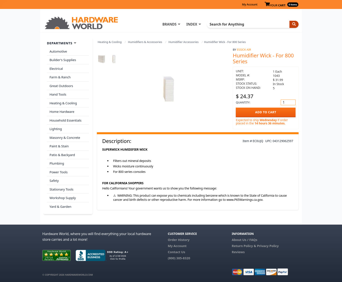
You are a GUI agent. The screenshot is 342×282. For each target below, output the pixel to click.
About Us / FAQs (244, 239)
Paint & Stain (59, 146)
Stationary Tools (62, 189)
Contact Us (176, 252)
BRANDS (169, 24)
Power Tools (59, 172)
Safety (54, 180)
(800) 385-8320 (179, 258)
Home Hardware (62, 111)
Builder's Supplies (63, 60)
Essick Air (244, 50)
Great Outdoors (61, 86)
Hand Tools (58, 94)
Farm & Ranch (60, 77)
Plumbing (57, 163)
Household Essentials (65, 120)
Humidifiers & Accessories (145, 42)
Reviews (238, 252)
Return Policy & (244, 246)
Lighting (56, 129)
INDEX (191, 24)
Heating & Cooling (110, 42)
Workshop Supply (63, 198)
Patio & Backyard (62, 155)
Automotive (58, 51)
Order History (179, 239)
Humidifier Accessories (183, 42)
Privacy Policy (268, 246)
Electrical (56, 68)
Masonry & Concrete (65, 137)
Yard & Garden (60, 206)
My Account (249, 4)
